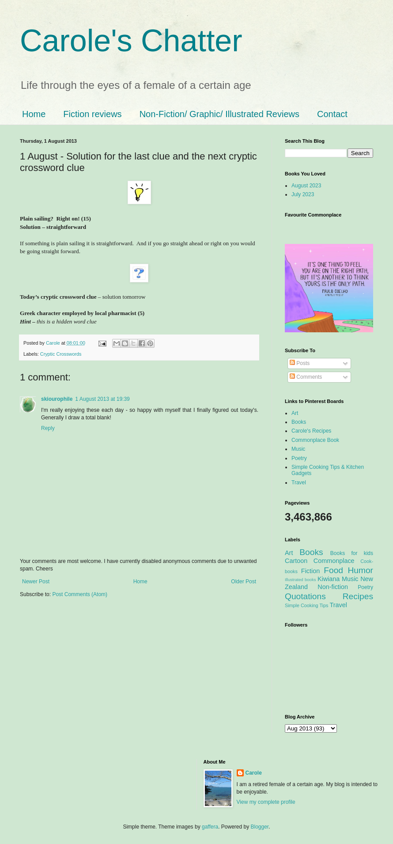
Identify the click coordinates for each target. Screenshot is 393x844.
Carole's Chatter (131, 40)
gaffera (210, 827)
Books (298, 422)
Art (294, 413)
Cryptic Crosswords (61, 354)
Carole (53, 343)
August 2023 (306, 185)
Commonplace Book (315, 440)
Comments (306, 377)
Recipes (358, 596)
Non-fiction (332, 586)
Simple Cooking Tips (306, 605)
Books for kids (351, 553)
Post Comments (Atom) (79, 594)
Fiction (310, 570)
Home (33, 114)
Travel (298, 482)
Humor (360, 570)
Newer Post (35, 581)
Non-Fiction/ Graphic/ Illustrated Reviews (219, 114)
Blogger (260, 827)
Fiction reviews (92, 114)
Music (298, 449)
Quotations (305, 596)
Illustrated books (300, 579)
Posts (300, 363)
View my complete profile (266, 802)
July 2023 (302, 194)
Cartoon (296, 560)
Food (333, 570)
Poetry (299, 458)
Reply (48, 428)
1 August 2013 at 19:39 (102, 399)
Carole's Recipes (311, 431)
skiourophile (56, 399)
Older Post (243, 581)
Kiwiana (328, 578)
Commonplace (334, 560)
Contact (332, 114)
